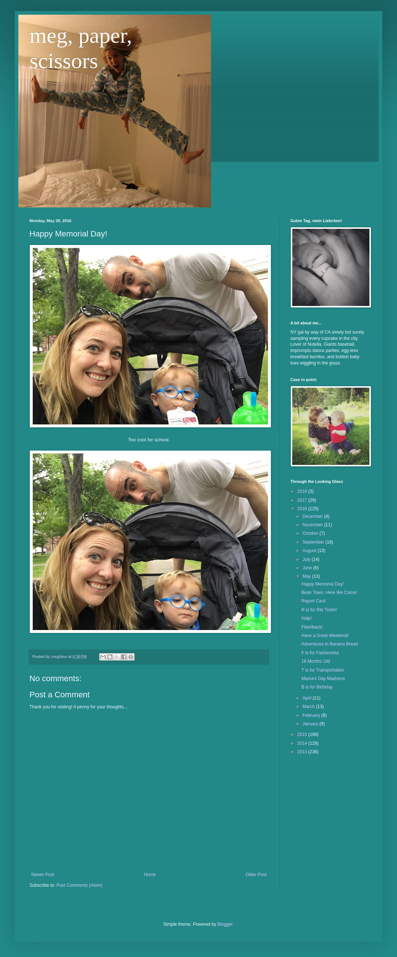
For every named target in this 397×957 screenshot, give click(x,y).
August (310, 550)
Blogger (224, 924)
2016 (302, 508)
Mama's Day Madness (323, 678)
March (309, 706)
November (313, 524)
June (308, 567)
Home (150, 874)
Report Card (313, 601)
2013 (302, 751)
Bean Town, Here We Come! (329, 592)
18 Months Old (315, 661)
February (312, 715)
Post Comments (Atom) (79, 885)
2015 (302, 734)
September (314, 542)
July (307, 559)
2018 (302, 491)
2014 (302, 743)
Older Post (256, 874)
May (307, 576)
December (313, 516)
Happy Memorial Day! (322, 584)
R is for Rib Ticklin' (319, 609)
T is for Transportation (322, 670)
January (311, 723)
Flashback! (312, 627)
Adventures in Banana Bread (329, 644)
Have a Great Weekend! (325, 635)
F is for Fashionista (320, 652)
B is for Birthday (317, 687)
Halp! (306, 618)
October (311, 533)
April (307, 698)
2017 (302, 500)
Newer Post (42, 874)
